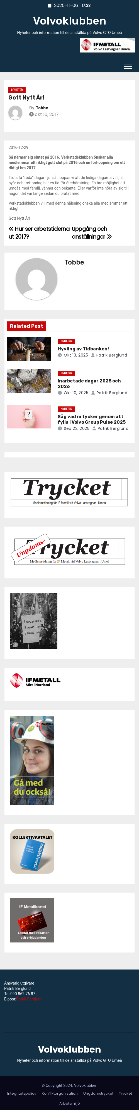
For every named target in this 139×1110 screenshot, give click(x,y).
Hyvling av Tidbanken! (83, 349)
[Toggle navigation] (128, 66)
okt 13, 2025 (76, 355)
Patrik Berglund (109, 355)
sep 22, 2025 (76, 428)
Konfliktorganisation (60, 1093)
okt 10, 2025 (76, 393)
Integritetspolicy (21, 1093)
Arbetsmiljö (69, 1103)
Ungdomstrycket (98, 1093)
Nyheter (17, 90)
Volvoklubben (69, 20)
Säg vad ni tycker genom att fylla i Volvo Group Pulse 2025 (92, 419)
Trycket (125, 1093)
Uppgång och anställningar (92, 233)
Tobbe (42, 108)
